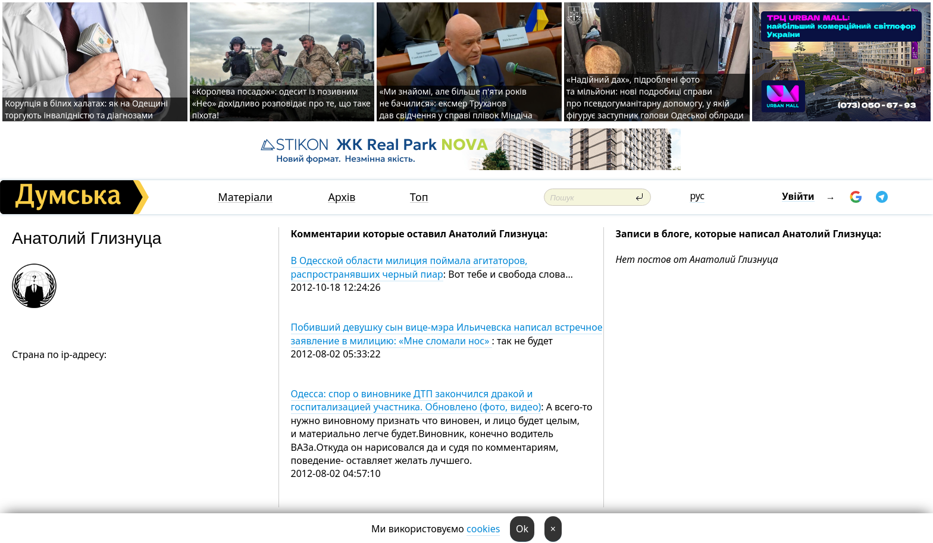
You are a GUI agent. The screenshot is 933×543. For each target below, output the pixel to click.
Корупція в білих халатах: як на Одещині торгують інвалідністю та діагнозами (86, 109)
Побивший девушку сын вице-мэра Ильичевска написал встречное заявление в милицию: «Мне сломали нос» (447, 334)
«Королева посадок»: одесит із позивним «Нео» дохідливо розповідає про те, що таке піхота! (281, 103)
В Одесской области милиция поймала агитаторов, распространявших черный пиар (409, 267)
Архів (341, 197)
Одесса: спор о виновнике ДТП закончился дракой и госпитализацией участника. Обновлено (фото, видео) (416, 400)
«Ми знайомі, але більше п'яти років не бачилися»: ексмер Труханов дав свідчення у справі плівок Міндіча (455, 103)
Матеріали (245, 197)
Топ (419, 197)
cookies (483, 528)
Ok (522, 528)
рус (697, 195)
